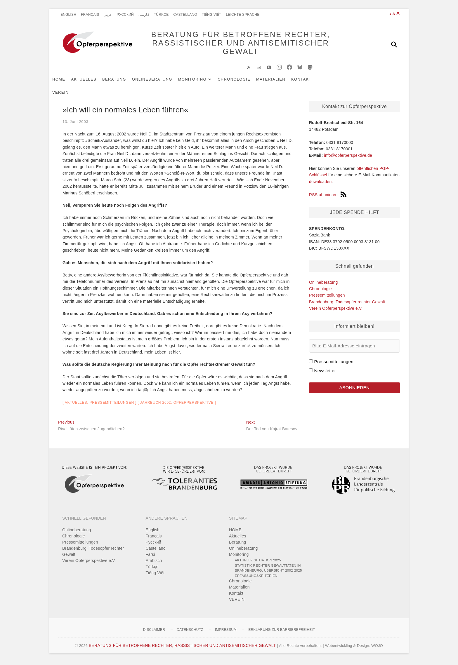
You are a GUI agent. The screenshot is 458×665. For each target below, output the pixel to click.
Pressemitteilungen (111, 405)
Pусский (125, 15)
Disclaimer (154, 633)
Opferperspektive (194, 405)
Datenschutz (190, 633)
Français (90, 15)
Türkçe (161, 15)
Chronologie (242, 82)
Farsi (150, 557)
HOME (67, 82)
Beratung (123, 82)
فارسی (143, 15)
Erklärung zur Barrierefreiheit (281, 633)
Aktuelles (92, 82)
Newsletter (325, 373)
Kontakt (310, 82)
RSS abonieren (327, 197)
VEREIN (334, 82)
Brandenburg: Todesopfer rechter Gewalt (347, 304)
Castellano (185, 15)
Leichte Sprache (242, 15)
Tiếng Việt (211, 15)
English (68, 15)
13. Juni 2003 (75, 124)
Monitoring (201, 82)
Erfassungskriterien (256, 578)
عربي (108, 15)
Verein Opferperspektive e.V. (335, 311)
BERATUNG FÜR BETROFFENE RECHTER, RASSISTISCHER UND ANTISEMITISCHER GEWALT (232, 44)
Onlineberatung (161, 82)
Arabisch (154, 563)
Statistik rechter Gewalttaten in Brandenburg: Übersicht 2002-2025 (268, 570)
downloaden (320, 184)
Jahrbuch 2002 (155, 405)
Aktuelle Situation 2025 (258, 563)
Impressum (226, 633)
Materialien (279, 82)
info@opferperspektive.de (348, 158)
